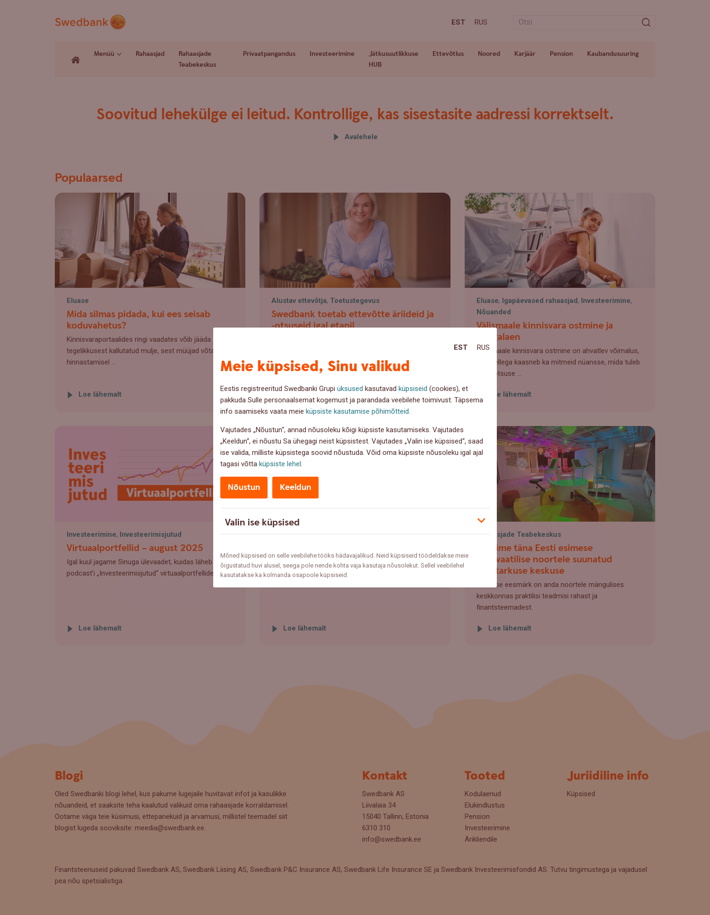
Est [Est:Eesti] (461, 347)
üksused (350, 388)
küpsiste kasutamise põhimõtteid (357, 411)
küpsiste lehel (280, 464)
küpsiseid (412, 388)
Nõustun (244, 487)
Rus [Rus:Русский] (483, 347)
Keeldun (295, 487)
